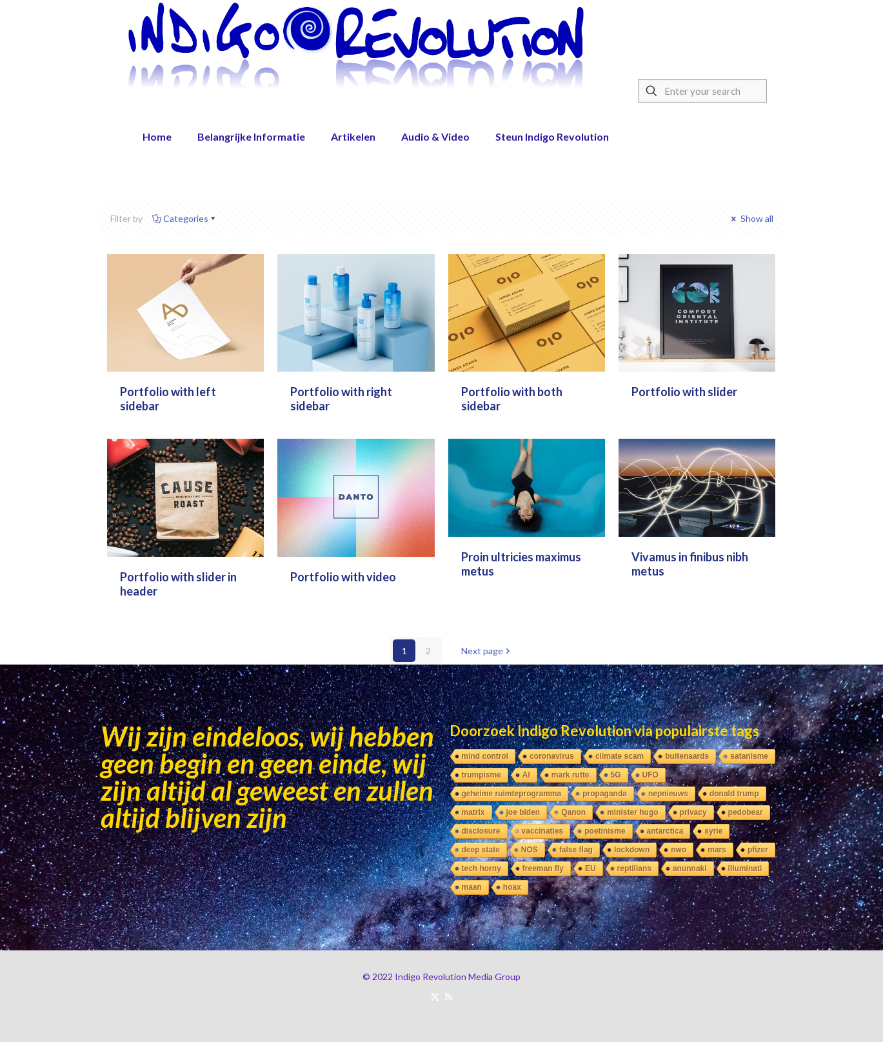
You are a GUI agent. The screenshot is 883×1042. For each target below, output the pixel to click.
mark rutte (570, 774)
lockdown (632, 849)
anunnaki (690, 868)
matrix (473, 812)
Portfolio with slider (684, 392)
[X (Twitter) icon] (435, 996)
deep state (481, 849)
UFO (650, 774)
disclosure (481, 831)
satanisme (749, 756)
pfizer (758, 849)
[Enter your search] (702, 91)
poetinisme (604, 831)
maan (472, 887)
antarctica (665, 831)
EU (590, 868)
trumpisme (481, 774)
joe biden (523, 812)
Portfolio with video (343, 577)
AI (526, 774)
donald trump (734, 793)
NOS (529, 849)
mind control (485, 756)
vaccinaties (543, 831)
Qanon (573, 812)
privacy (693, 812)
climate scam (619, 756)
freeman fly (543, 868)
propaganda (604, 793)
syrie (713, 831)
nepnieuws (668, 793)
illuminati (745, 868)
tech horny (481, 868)
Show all (751, 218)
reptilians (634, 868)
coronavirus (552, 756)
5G (616, 774)
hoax (512, 887)
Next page (486, 650)
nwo (678, 849)
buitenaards (687, 756)
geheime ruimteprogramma (512, 793)
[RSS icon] (448, 996)
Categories (184, 218)
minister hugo (632, 812)
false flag (576, 849)
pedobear (745, 812)
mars (717, 849)
